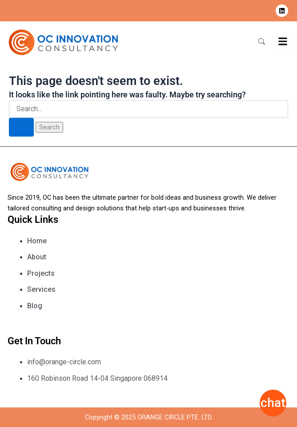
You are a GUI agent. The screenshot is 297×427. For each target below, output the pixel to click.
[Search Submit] (21, 127)
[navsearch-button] (261, 42)
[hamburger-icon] (283, 42)
